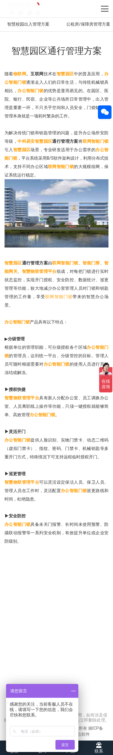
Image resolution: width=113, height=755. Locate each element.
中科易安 (26, 141)
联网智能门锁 (95, 141)
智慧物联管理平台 (39, 271)
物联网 (19, 73)
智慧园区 (65, 73)
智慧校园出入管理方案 (28, 24)
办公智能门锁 (30, 90)
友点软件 (81, 734)
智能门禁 (91, 263)
